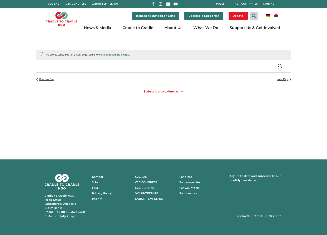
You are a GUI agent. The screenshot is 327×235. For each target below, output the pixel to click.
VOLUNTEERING (146, 193)
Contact (97, 176)
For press (185, 176)
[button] (254, 16)
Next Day (284, 79)
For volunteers (189, 188)
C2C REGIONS (145, 188)
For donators (188, 193)
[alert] (163, 55)
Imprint (97, 198)
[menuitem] (268, 15)
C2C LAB (141, 176)
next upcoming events (116, 54)
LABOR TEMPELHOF (149, 198)
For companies (189, 182)
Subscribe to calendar (161, 91)
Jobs (95, 182)
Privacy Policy (102, 193)
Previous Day (45, 79)
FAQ (95, 188)
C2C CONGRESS (146, 182)
